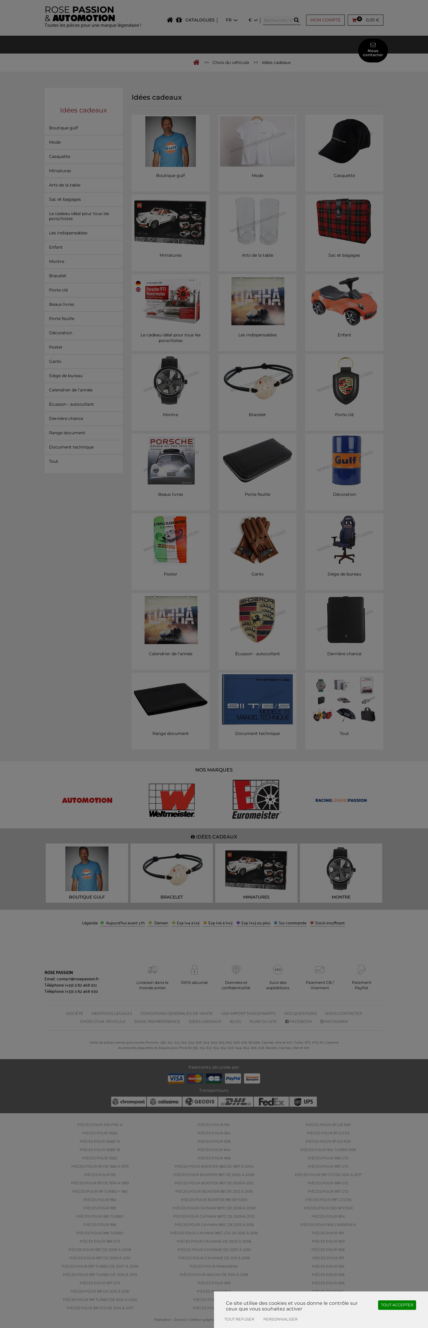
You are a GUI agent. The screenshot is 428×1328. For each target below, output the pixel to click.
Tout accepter (397, 1304)
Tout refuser (239, 1319)
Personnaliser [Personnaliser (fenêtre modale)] (280, 1319)
